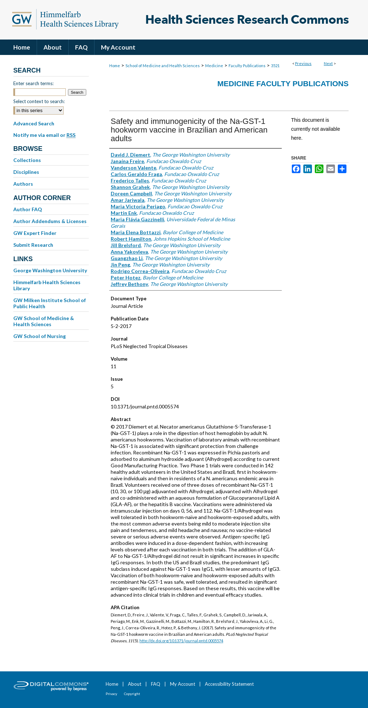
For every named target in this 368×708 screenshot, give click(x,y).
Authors (23, 184)
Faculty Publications (247, 65)
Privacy (111, 693)
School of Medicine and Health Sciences (162, 65)
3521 (275, 65)
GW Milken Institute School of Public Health (49, 303)
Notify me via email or (44, 135)
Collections (27, 160)
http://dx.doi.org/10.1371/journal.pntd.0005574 (181, 640)
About (134, 684)
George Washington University (50, 270)
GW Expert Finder (34, 233)
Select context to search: (39, 101)
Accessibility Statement (229, 684)
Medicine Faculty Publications (283, 83)
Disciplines (26, 172)
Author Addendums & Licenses (50, 221)
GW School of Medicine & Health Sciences (43, 321)
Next (328, 63)
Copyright (132, 693)
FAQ (155, 684)
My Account (182, 684)
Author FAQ (27, 209)
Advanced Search (33, 123)
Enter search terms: (33, 83)
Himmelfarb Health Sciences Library (46, 285)
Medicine (214, 65)
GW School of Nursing (39, 336)
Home (114, 65)
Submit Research (33, 245)
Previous (303, 63)
